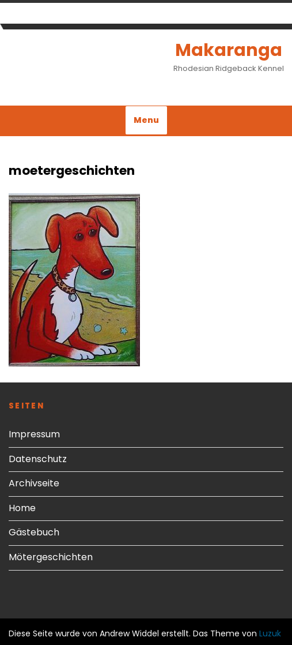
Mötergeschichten (51, 557)
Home (22, 508)
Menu (146, 120)
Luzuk (270, 633)
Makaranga (228, 50)
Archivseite (34, 483)
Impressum (34, 434)
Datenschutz (38, 459)
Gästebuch (34, 532)
